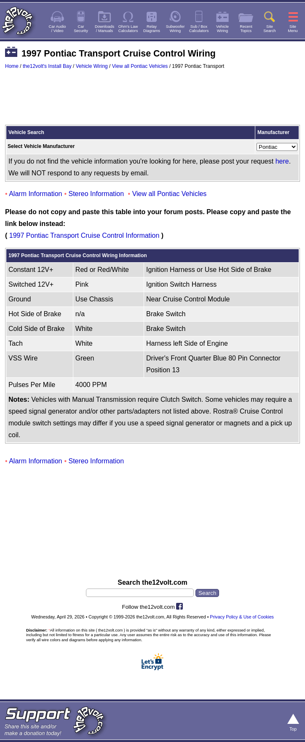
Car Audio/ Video (57, 28)
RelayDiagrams (151, 28)
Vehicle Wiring (92, 66)
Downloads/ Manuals (104, 28)
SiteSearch (269, 28)
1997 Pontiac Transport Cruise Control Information (84, 235)
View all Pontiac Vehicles (140, 66)
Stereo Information (96, 193)
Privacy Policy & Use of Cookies (242, 616)
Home (12, 66)
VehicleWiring (222, 28)
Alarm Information (35, 193)
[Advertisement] (152, 101)
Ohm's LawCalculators (128, 28)
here (282, 161)
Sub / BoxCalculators (199, 28)
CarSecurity (81, 28)
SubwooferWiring (175, 28)
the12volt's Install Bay (47, 66)
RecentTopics (246, 28)
